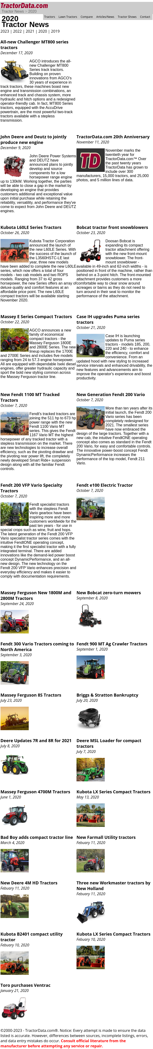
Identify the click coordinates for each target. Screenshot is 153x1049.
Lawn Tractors (68, 17)
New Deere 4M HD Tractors (28, 883)
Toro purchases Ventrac (25, 985)
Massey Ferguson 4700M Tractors (35, 791)
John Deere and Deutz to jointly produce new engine (33, 139)
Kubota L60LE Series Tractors (30, 227)
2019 (55, 31)
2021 (30, 31)
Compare (87, 17)
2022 (17, 31)
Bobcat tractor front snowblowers (112, 227)
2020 (32, 11)
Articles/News (105, 17)
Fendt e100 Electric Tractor (104, 485)
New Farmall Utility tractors (106, 837)
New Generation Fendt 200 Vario (110, 394)
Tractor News (13, 11)
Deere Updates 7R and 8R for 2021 (36, 740)
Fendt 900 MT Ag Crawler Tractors (111, 644)
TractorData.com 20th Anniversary (112, 136)
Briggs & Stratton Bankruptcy (107, 695)
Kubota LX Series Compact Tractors (113, 791)
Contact (145, 17)
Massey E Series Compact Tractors (36, 316)
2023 (4, 31)
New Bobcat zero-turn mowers (108, 592)
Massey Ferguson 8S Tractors (30, 695)
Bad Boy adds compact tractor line (36, 837)
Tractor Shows (127, 17)
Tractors (49, 17)
